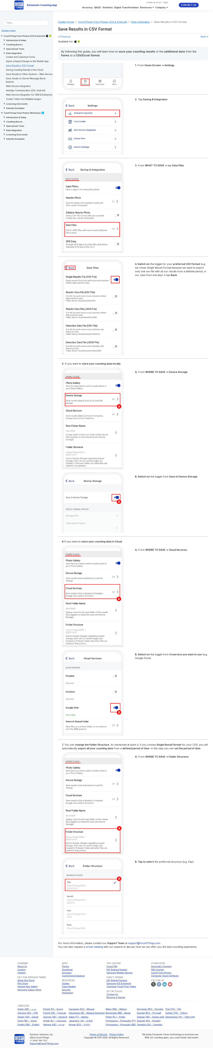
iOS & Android (124, 983)
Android (115, 969)
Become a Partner (116, 997)
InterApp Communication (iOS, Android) (25, 90)
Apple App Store (26, 980)
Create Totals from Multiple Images (23, 99)
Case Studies (69, 986)
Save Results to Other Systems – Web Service (29, 74)
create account (153, 2)
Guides (65, 983)
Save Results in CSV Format (20, 65)
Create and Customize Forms (20, 57)
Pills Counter (157, 969)
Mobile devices (125, 972)
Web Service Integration (18, 86)
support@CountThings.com (144, 943)
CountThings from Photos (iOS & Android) (102, 21)
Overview (112, 986)
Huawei (123, 969)
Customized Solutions (73, 975)
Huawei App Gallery (28, 986)
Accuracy (87, 7)
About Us (22, 966)
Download (67, 969)
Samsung (111, 972)
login (165, 2)
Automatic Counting (161, 966)
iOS (108, 969)
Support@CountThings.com (44, 1043)
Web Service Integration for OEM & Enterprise (29, 94)
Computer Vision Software (165, 975)
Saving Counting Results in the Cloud (24, 69)
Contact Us (188, 5)
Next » (204, 36)
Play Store (23, 983)
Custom (22, 969)
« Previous (64, 36)
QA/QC (97, 7)
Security (66, 989)
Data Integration (140, 21)
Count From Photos (161, 972)
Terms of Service (98, 1034)
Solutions (108, 7)
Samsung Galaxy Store (29, 989)
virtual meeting (94, 946)
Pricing (65, 966)
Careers (22, 972)
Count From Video (126, 986)
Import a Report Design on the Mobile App (27, 61)
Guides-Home (66, 21)
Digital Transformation (126, 7)
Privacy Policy (116, 1034)
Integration (67, 992)
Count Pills (112, 966)
